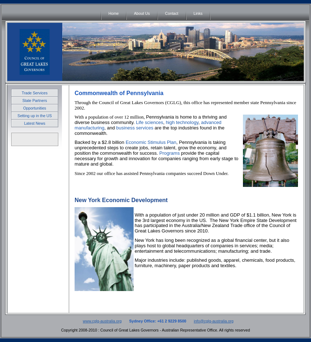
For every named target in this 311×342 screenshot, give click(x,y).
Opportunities (34, 108)
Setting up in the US (34, 116)
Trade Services (34, 93)
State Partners (34, 100)
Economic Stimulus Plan (151, 142)
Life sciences (149, 122)
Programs (169, 153)
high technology (182, 122)
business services (135, 128)
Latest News (34, 123)
